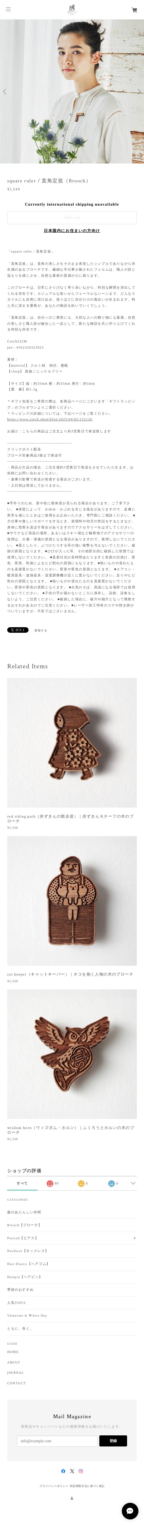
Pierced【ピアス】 (23, 1238)
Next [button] (138, 91)
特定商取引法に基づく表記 (87, 1486)
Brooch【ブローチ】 (24, 1225)
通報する (40, 630)
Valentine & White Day (27, 1316)
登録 (113, 1441)
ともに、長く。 (20, 1329)
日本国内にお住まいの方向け (72, 231)
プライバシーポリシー (53, 1486)
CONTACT (16, 1383)
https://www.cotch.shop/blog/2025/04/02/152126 (49, 419)
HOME (13, 1352)
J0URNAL (15, 1373)
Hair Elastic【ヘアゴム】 (28, 1264)
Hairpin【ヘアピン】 (25, 1277)
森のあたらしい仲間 (24, 1212)
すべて (22, 1183)
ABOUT (14, 1363)
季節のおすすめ (20, 1290)
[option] (72, 91)
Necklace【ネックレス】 (28, 1251)
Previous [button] (5, 91)
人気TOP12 (16, 1303)
